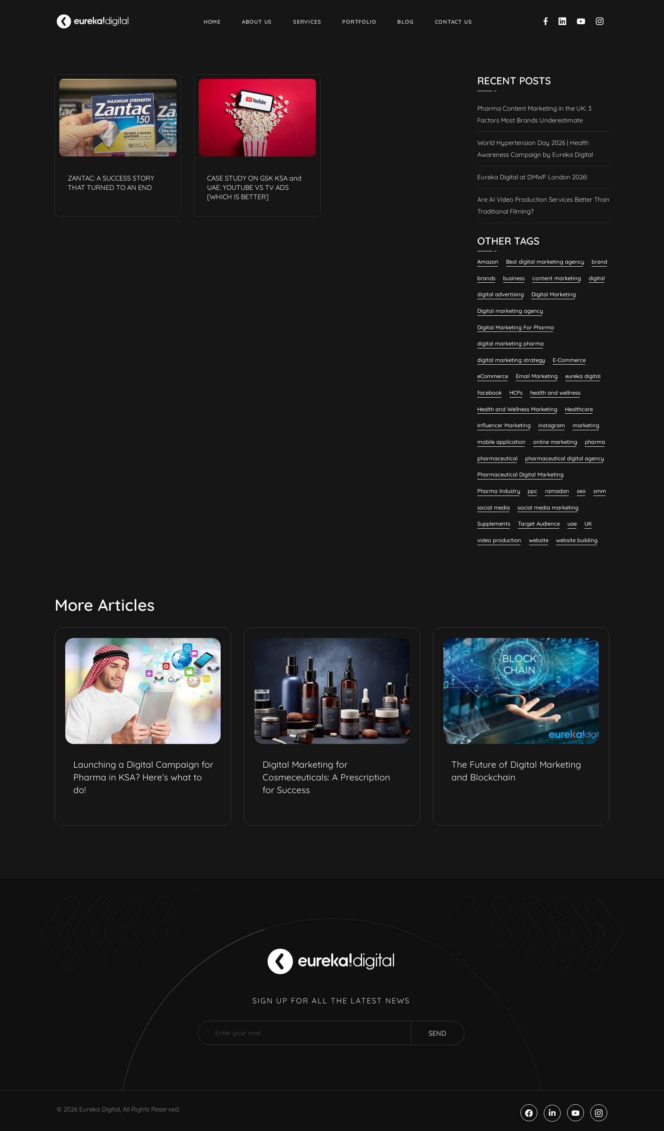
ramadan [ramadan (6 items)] (557, 491)
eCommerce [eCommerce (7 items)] (492, 376)
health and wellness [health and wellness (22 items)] (555, 392)
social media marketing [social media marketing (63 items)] (547, 507)
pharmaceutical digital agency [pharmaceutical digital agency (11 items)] (564, 458)
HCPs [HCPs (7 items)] (516, 392)
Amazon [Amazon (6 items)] (487, 261)
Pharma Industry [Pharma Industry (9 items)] (498, 491)
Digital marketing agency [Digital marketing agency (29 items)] (510, 310)
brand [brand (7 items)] (599, 261)
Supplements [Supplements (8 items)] (493, 523)
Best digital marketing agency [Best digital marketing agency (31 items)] (545, 261)
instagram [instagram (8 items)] (551, 425)
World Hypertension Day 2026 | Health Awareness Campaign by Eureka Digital (535, 149)
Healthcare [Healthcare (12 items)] (579, 409)
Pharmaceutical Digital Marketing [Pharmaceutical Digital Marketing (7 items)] (520, 474)
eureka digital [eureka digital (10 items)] (582, 376)
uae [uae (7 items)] (572, 523)
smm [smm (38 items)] (599, 491)
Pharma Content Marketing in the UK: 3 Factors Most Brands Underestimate (534, 114)
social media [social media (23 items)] (493, 507)
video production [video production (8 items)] (499, 540)
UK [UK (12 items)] (588, 523)
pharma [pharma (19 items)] (595, 441)
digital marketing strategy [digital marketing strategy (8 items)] (511, 360)
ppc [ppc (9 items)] (532, 491)
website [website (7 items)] (538, 540)
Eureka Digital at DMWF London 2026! (532, 177)
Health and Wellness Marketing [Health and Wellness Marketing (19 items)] (517, 409)
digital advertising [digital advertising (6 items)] (500, 294)
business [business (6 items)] (514, 278)
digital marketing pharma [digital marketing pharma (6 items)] (510, 343)
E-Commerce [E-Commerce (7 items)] (569, 360)
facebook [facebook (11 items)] (489, 392)
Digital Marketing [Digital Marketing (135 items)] (553, 294)
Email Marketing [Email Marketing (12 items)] (537, 376)
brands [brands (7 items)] (486, 278)
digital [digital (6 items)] (597, 278)
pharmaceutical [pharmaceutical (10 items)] (497, 458)
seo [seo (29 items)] (581, 491)
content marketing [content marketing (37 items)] (556, 278)
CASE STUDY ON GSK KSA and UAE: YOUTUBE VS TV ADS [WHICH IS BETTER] (254, 187)
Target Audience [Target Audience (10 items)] (539, 523)
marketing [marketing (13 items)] (586, 425)
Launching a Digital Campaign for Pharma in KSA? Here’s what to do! (143, 777)
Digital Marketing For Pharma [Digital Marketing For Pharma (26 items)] (515, 327)
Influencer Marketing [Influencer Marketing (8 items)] (504, 425)
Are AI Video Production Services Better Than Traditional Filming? (543, 205)
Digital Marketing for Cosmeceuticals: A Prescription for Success (326, 777)
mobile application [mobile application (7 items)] (501, 441)
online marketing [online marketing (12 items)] (555, 441)
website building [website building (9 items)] (577, 540)
